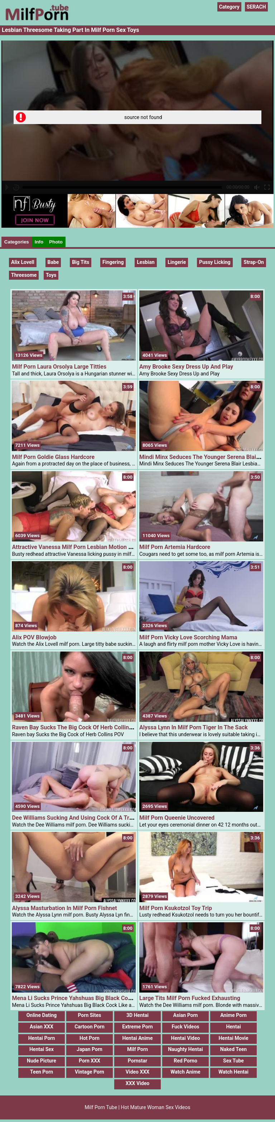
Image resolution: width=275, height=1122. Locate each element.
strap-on (253, 262)
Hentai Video (185, 1038)
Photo (56, 242)
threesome (24, 275)
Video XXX (137, 1072)
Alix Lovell (22, 262)
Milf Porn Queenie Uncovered (176, 817)
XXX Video (137, 1083)
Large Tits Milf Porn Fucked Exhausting (189, 998)
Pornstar (137, 1061)
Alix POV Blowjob (34, 637)
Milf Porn (137, 1049)
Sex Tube (233, 1061)
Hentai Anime (137, 1038)
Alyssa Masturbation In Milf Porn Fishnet (64, 908)
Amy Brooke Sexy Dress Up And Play (186, 366)
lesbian (145, 262)
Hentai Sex (41, 1049)
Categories (16, 242)
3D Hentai (137, 1015)
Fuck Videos (185, 1026)
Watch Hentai (233, 1072)
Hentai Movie (233, 1038)
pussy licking (214, 262)
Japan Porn (89, 1049)
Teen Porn (41, 1072)
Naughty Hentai (185, 1049)
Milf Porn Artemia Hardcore (174, 547)
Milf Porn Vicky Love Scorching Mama (188, 637)
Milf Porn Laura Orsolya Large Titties (59, 366)
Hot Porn (89, 1038)
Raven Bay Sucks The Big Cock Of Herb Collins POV (78, 727)
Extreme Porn (137, 1026)
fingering (113, 262)
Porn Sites (89, 1015)
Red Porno (185, 1061)
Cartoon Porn (89, 1026)
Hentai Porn (41, 1038)
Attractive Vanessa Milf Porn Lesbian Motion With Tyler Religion (94, 547)
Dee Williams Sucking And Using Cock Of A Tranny (76, 817)
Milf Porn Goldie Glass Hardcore (53, 457)
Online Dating (41, 1015)
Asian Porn (185, 1015)
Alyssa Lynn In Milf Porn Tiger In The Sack (193, 727)
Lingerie (177, 262)
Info (39, 242)
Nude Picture (41, 1061)
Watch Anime (185, 1072)
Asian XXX (41, 1026)
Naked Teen (233, 1049)
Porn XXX (89, 1061)
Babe (53, 262)
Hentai (233, 1026)
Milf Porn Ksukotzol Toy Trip (175, 908)
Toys (51, 275)
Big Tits (80, 262)
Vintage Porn (89, 1072)
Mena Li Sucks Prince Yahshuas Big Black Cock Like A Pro (86, 998)
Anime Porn (233, 1015)
